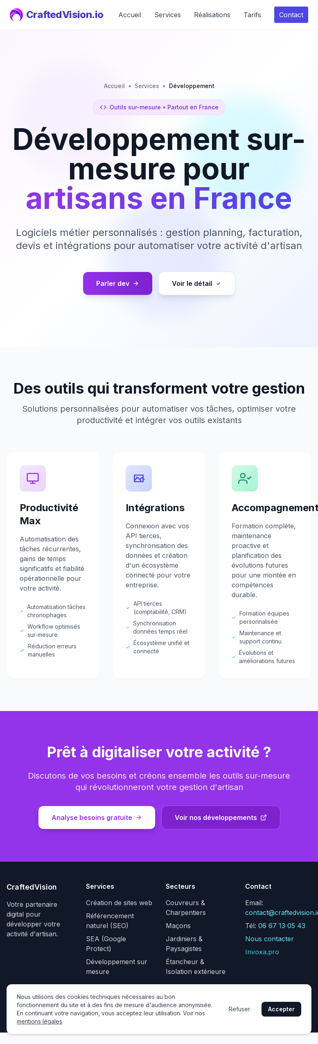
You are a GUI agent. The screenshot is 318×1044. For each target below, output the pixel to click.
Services (167, 15)
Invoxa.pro (262, 952)
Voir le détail (197, 283)
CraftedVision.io (56, 14)
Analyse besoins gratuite (97, 817)
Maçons (178, 926)
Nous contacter (269, 939)
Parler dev (117, 283)
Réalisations (212, 15)
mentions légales (39, 1021)
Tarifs (252, 15)
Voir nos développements (221, 817)
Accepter (281, 1009)
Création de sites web (119, 903)
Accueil (129, 15)
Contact (291, 15)
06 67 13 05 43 (281, 926)
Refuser (239, 1009)
